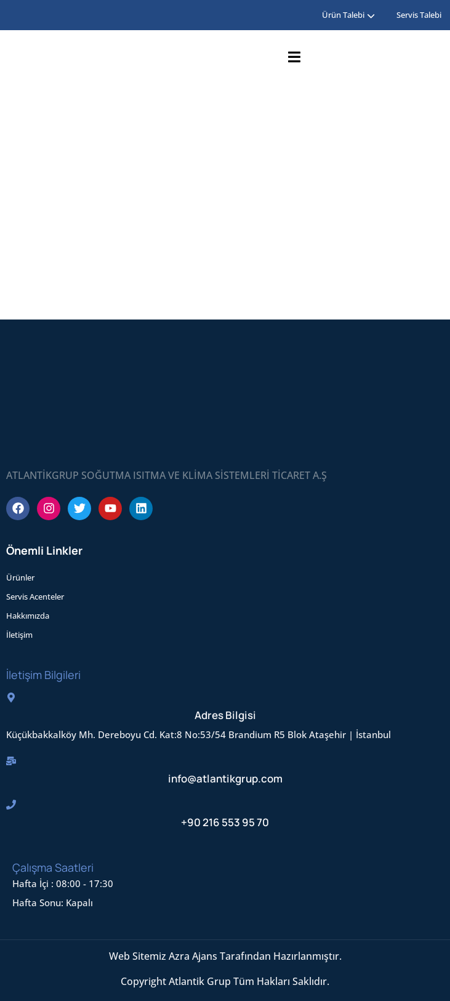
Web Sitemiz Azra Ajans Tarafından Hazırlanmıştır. (225, 956)
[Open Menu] (294, 56)
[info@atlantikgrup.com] (11, 761)
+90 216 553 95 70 (225, 822)
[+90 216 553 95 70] (11, 805)
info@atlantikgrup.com (225, 778)
